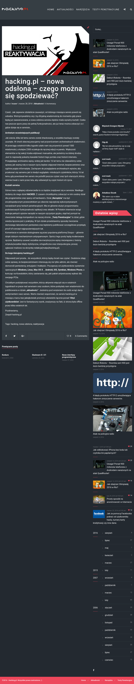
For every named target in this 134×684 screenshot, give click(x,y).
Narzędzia (83, 9)
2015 (95, 570)
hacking (14, 324)
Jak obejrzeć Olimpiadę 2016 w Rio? (110, 234)
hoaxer (14, 104)
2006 (95, 607)
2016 (95, 533)
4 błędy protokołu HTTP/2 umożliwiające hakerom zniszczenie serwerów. (119, 98)
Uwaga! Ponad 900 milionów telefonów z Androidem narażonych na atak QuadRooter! (112, 224)
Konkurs (5, 355)
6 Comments (81, 336)
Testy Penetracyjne (105, 9)
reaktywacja (38, 324)
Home (50, 9)
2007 (95, 578)
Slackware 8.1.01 (39, 355)
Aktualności (65, 9)
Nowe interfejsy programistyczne (69, 356)
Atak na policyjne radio (117, 112)
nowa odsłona (25, 324)
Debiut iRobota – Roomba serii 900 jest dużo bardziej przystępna (119, 81)
